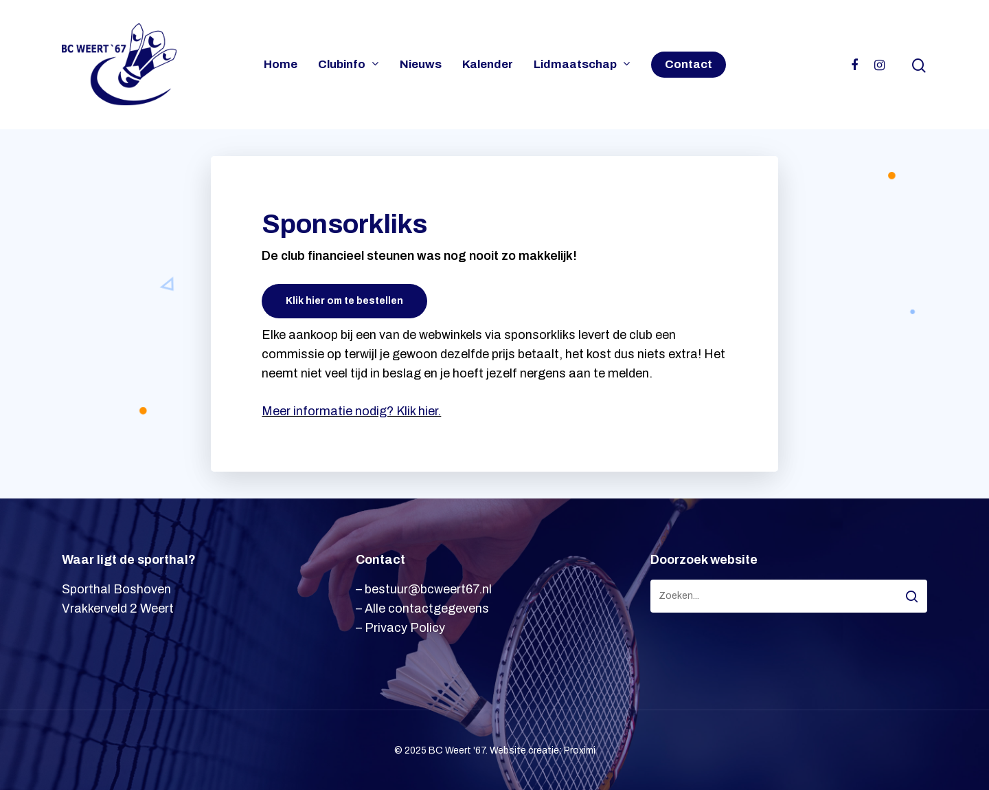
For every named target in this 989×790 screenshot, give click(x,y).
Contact (688, 64)
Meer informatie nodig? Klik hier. (351, 411)
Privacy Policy (405, 628)
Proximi (579, 750)
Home (280, 64)
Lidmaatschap (581, 65)
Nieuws (421, 64)
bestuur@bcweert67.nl (428, 589)
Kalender (487, 64)
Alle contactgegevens (427, 608)
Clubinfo (348, 65)
